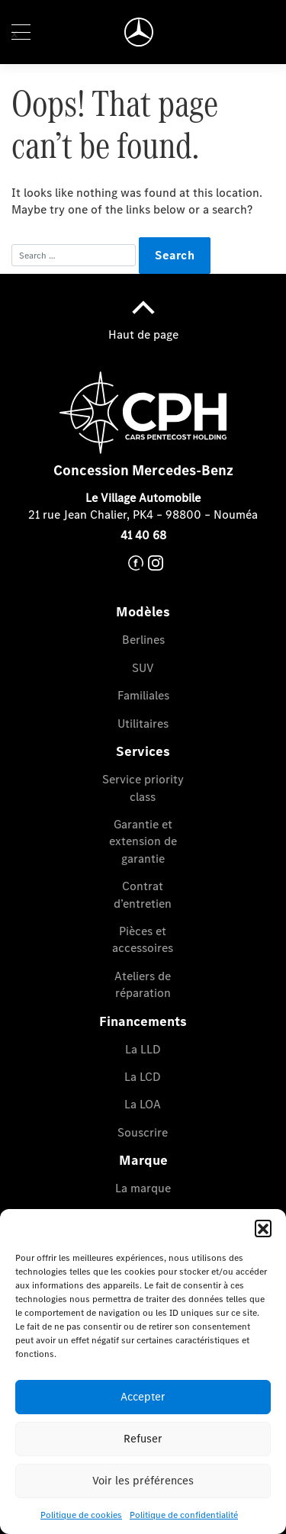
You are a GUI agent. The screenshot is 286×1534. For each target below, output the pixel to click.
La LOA (142, 1104)
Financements (143, 1021)
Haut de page (143, 315)
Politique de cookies (81, 1515)
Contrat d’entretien (143, 894)
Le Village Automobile (143, 498)
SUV (143, 668)
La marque (143, 1188)
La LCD (142, 1077)
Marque (143, 1160)
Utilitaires (143, 724)
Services (143, 751)
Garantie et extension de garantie (143, 841)
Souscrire (142, 1132)
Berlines (143, 640)
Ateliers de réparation (142, 984)
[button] (263, 1228)
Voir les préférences (143, 1480)
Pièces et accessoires (142, 939)
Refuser (143, 1438)
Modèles (143, 612)
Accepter (143, 1396)
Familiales (143, 695)
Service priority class (143, 787)
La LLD (143, 1049)
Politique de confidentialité (184, 1515)
